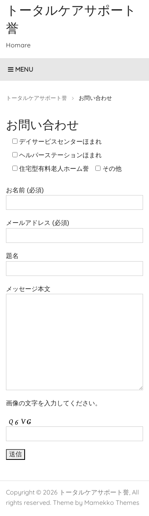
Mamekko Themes (111, 502)
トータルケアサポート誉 (94, 492)
